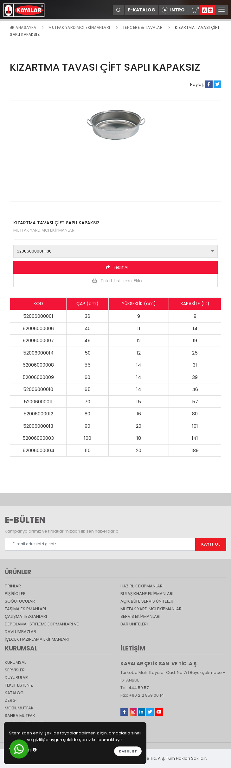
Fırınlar (13, 586)
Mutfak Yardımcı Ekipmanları (79, 27)
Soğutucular (20, 601)
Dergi (10, 700)
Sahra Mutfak (20, 716)
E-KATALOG (141, 10)
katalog (14, 693)
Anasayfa (23, 27)
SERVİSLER (15, 670)
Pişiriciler (15, 594)
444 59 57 (138, 688)
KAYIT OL (210, 544)
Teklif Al (117, 267)
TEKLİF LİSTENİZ (19, 685)
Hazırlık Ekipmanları (142, 586)
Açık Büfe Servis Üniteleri (147, 601)
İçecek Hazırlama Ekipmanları (37, 639)
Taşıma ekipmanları (25, 609)
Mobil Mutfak (19, 708)
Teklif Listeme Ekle (117, 280)
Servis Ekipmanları (140, 616)
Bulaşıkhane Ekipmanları (146, 594)
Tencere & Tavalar (143, 27)
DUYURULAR (16, 678)
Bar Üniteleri (134, 624)
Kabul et (128, 751)
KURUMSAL (15, 662)
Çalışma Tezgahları (26, 616)
